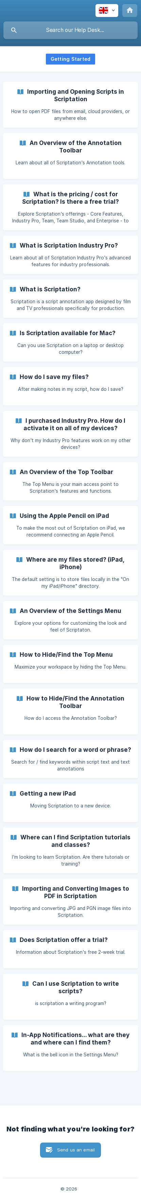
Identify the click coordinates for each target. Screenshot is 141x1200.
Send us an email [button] (76, 1149)
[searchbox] (70, 30)
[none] (106, 10)
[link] (70, 105)
